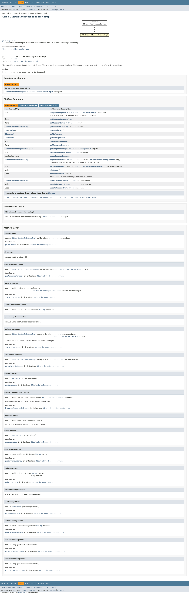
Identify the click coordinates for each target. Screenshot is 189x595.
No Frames (38, 7)
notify (53, 197)
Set (6, 130)
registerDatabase (58, 160)
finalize (24, 197)
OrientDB (21, 592)
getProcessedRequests (60, 141)
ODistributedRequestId (80, 149)
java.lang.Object (9, 41)
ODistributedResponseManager (19, 149)
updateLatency (56, 184)
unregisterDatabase (59, 180)
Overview (4, 2)
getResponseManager (59, 149)
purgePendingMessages (60, 156)
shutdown (54, 170)
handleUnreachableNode (60, 152)
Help (54, 2)
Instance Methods (28, 105)
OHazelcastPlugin (45, 92)
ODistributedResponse (85, 112)
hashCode (44, 197)
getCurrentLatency (58, 123)
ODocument (9, 134)
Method (32, 9)
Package (13, 2)
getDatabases (56, 130)
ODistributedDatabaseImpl (17, 126)
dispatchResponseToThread (62, 112)
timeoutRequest (57, 174)
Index (48, 2)
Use (26, 2)
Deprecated (39, 2)
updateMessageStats (59, 188)
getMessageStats (57, 138)
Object (13, 59)
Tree (31, 2)
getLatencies (56, 134)
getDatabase (55, 126)
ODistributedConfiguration (102, 160)
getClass (34, 197)
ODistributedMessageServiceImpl (20, 92)
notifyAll (63, 197)
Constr (24, 9)
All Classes (51, 7)
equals (15, 197)
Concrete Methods (48, 105)
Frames (29, 7)
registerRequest (57, 166)
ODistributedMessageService (15, 49)
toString (74, 197)
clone (7, 197)
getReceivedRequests (59, 145)
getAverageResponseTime (61, 119)
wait (82, 197)
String (71, 123)
